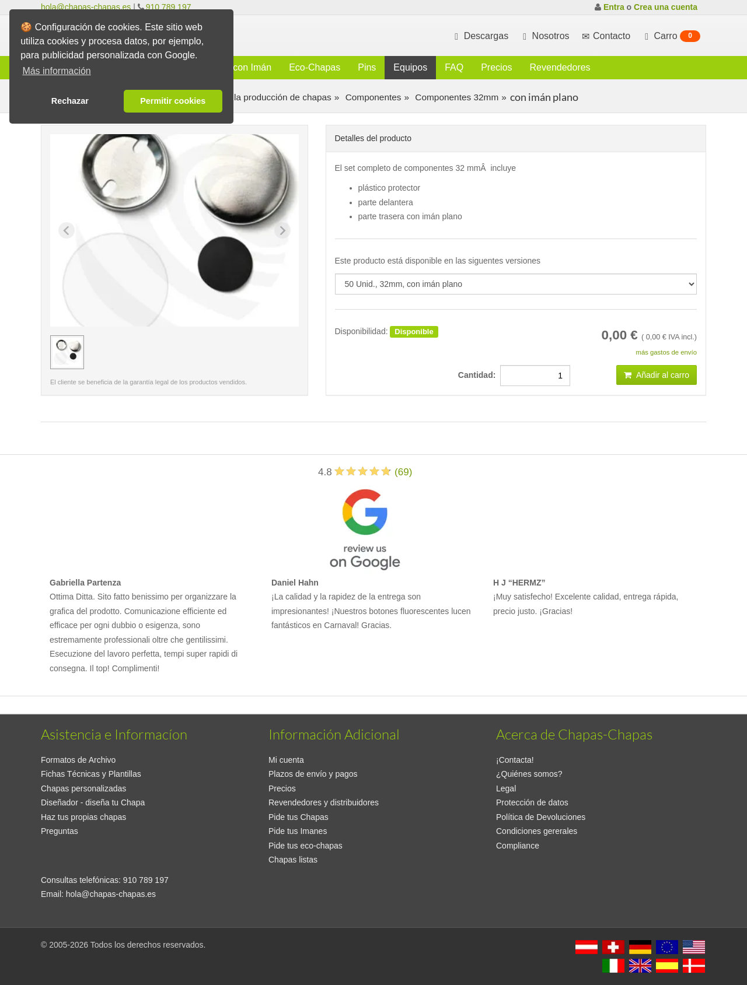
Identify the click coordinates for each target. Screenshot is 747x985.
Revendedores (560, 67)
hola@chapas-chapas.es (86, 7)
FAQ (454, 67)
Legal (506, 788)
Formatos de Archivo (78, 760)
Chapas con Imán (234, 67)
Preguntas (59, 831)
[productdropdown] (516, 284)
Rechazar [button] (70, 101)
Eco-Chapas (314, 67)
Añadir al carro (656, 375)
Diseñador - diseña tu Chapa (93, 802)
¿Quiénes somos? (529, 774)
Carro (671, 36)
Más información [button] (56, 71)
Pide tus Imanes (297, 831)
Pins (367, 67)
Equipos (410, 67)
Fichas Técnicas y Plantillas (91, 774)
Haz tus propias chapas (83, 817)
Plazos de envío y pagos (313, 774)
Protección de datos (532, 802)
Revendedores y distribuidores (323, 802)
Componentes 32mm (455, 97)
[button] (67, 352)
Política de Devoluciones (540, 817)
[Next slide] (282, 230)
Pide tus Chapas (298, 817)
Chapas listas (292, 859)
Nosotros (544, 36)
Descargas (480, 36)
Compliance (517, 845)
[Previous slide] (66, 230)
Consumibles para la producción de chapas (243, 97)
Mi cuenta (286, 760)
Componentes (372, 97)
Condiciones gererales (536, 831)
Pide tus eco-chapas (305, 845)
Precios (496, 67)
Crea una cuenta (665, 7)
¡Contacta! (515, 760)
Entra (613, 7)
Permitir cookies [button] (172, 101)
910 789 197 (168, 7)
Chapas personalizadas (83, 788)
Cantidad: (479, 375)
